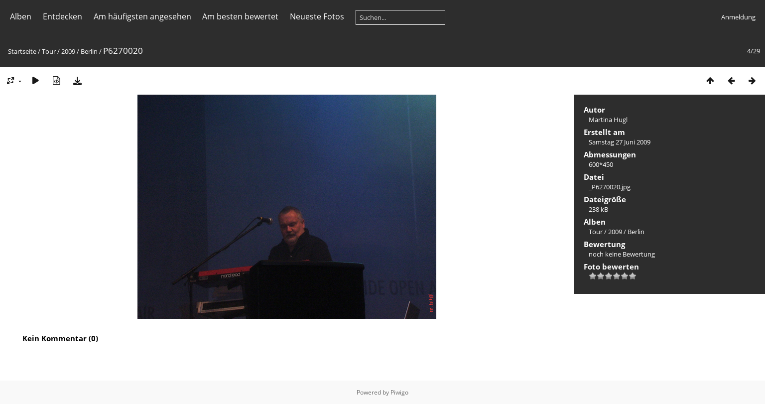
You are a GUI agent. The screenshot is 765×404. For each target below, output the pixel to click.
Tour (49, 51)
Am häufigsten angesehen (142, 16)
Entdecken (62, 16)
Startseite (22, 51)
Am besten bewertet (240, 16)
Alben (20, 16)
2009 (68, 51)
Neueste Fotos (317, 16)
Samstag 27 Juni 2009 (619, 141)
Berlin (89, 51)
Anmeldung (738, 16)
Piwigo (399, 392)
